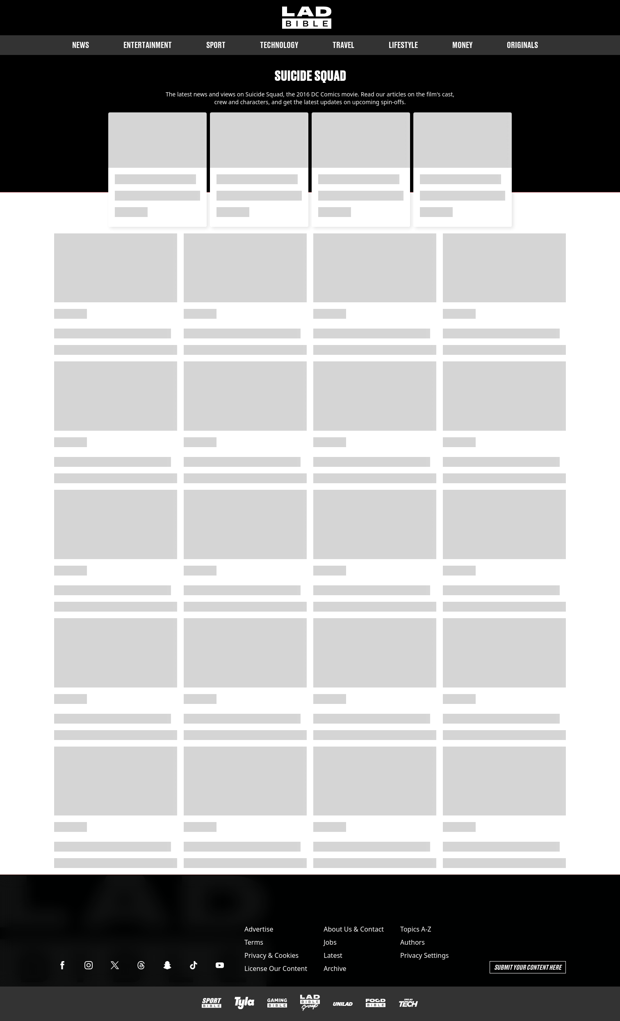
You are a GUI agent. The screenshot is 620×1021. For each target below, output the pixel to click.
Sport (216, 45)
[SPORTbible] (211, 1003)
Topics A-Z (415, 929)
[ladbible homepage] (306, 17)
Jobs (330, 942)
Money (462, 45)
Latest (333, 955)
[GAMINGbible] (277, 1003)
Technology (279, 45)
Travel (343, 45)
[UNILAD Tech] (408, 1002)
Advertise (258, 929)
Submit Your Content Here (527, 967)
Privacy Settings (424, 955)
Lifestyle (403, 45)
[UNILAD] (343, 1004)
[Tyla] (244, 1003)
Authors (412, 942)
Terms (253, 942)
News (80, 45)
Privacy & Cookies (271, 955)
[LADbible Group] (310, 1003)
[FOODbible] (375, 1003)
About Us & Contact (354, 929)
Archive (335, 968)
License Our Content (275, 968)
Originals (522, 45)
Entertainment (147, 45)
